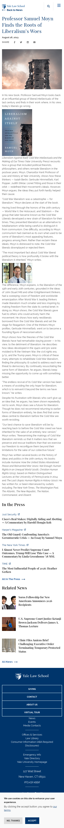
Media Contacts (32, 725)
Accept (32, 820)
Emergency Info (32, 754)
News (32, 718)
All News (7, 661)
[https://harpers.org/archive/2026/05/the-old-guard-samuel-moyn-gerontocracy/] (32, 533)
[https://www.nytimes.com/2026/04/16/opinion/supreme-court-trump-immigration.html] (32, 551)
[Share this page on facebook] (14, 42)
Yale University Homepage (32, 762)
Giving (32, 689)
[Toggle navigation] (59, 5)
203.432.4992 (32, 782)
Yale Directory (32, 758)
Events (32, 721)
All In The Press (11, 579)
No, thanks (13, 820)
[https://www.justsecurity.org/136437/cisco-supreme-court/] (32, 518)
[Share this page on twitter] (21, 42)
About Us (32, 704)
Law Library (32, 738)
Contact (32, 697)
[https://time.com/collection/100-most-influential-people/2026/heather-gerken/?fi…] (32, 568)
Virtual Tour (32, 712)
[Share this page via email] (34, 42)
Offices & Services (32, 734)
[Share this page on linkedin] (28, 42)
